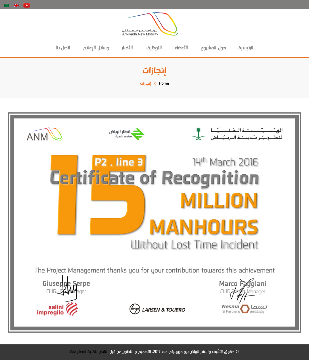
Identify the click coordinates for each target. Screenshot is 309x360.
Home (164, 83)
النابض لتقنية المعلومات (89, 352)
